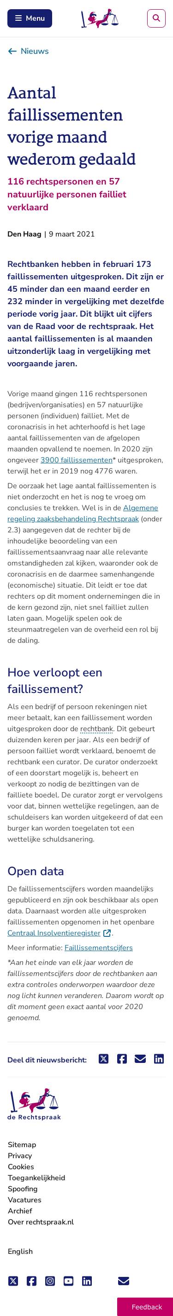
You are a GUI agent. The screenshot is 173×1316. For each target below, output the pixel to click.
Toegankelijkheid (36, 1178)
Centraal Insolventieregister (59, 933)
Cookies (21, 1167)
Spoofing (23, 1189)
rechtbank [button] (96, 729)
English (20, 1252)
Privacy (20, 1156)
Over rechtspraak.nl (41, 1222)
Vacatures (24, 1200)
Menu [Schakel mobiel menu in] (30, 18)
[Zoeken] (156, 18)
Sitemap (22, 1145)
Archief (20, 1211)
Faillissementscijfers (99, 948)
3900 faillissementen (77, 460)
